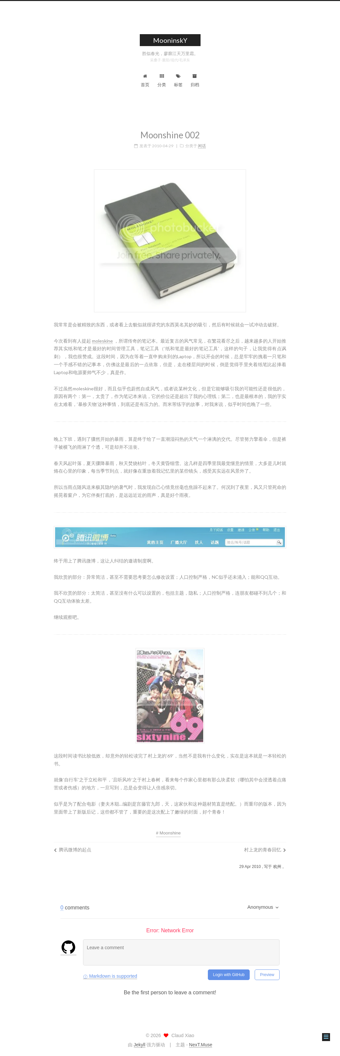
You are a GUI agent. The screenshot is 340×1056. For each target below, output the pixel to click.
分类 (161, 80)
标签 (178, 80)
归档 (195, 80)
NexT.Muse (200, 1044)
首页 (145, 80)
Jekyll (139, 1044)
